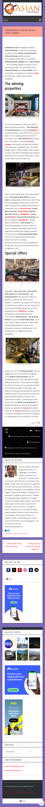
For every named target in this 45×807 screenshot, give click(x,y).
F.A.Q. (13, 792)
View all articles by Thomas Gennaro (16, 533)
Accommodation (16, 436)
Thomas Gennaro (34, 442)
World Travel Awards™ (23, 453)
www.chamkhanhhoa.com (15, 766)
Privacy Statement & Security (26, 792)
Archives (8, 792)
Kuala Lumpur (29, 436)
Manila (13, 217)
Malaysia (37, 436)
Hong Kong (22, 211)
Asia (23, 436)
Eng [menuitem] (10, 579)
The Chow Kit (28, 448)
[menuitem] (9, 578)
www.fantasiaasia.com (13, 770)
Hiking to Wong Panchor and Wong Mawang (32, 546)
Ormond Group (18, 448)
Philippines (25, 214)
